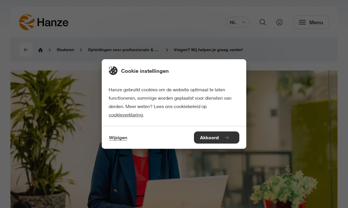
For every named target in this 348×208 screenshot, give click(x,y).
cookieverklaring (126, 114)
